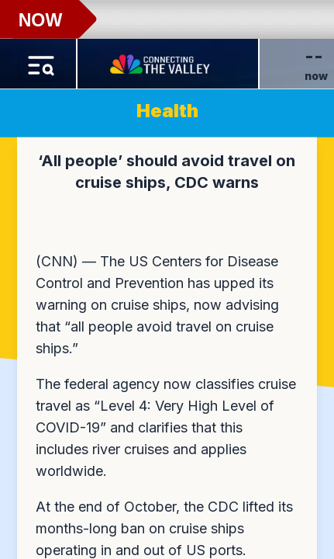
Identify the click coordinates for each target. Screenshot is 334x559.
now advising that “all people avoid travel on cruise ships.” (157, 326)
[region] (167, 279)
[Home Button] (161, 60)
